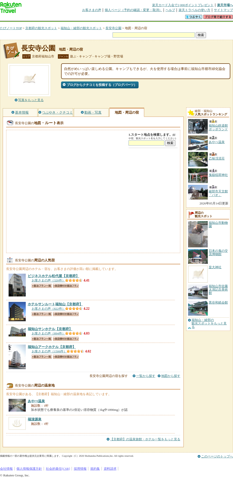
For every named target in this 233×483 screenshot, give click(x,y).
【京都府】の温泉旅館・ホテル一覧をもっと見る (145, 439)
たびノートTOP (11, 28)
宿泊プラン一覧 (42, 286)
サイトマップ (223, 10)
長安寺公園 (113, 28)
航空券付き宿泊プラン (66, 286)
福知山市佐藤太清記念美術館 (218, 289)
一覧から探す (145, 376)
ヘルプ (170, 10)
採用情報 (80, 468)
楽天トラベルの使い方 (194, 10)
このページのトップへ (217, 456)
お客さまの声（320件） (48, 280)
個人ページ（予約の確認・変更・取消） (133, 10)
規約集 (95, 468)
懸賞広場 (57, 18)
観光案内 (118, 18)
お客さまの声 (91, 10)
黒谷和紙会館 (218, 302)
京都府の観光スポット (41, 28)
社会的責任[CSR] (58, 468)
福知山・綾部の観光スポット (81, 28)
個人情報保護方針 (29, 468)
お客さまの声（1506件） (49, 351)
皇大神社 (215, 267)
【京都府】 (53, 276)
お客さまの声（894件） (48, 333)
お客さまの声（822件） (48, 308)
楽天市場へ (225, 5)
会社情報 (6, 468)
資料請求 (110, 468)
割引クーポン (77, 18)
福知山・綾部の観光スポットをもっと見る (209, 323)
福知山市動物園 (218, 224)
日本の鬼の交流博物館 (218, 252)
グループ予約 (97, 18)
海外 (37, 18)
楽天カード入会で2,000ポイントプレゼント (183, 5)
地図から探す (170, 376)
